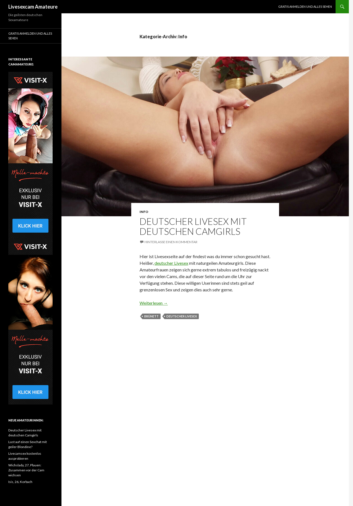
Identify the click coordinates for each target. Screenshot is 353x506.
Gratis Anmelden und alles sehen (305, 6)
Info (144, 212)
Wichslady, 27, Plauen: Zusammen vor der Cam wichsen (26, 470)
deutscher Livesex (171, 263)
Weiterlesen (154, 303)
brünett (151, 316)
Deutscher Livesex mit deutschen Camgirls (193, 226)
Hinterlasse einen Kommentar (171, 242)
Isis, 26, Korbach (20, 482)
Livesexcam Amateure (33, 7)
